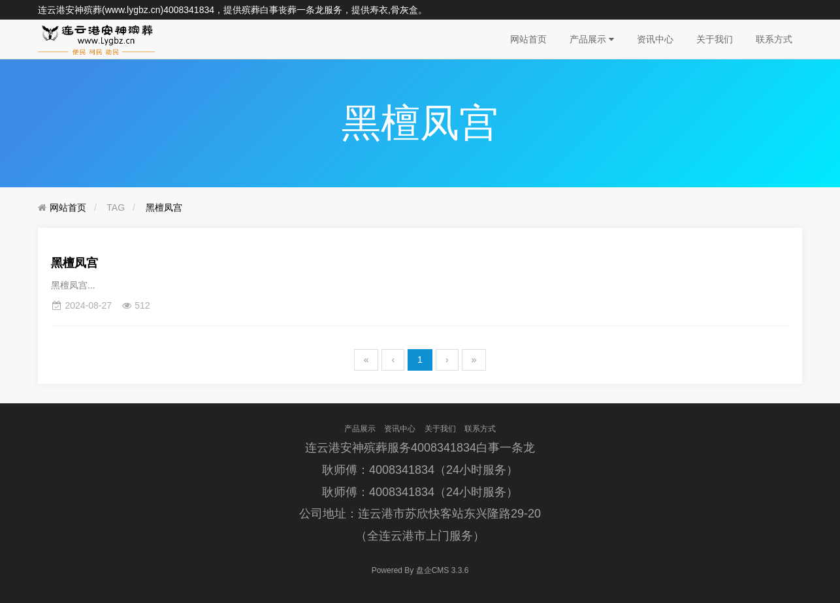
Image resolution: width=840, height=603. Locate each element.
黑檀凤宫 (164, 207)
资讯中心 (655, 39)
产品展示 (592, 39)
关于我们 (714, 39)
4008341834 (188, 10)
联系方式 (774, 39)
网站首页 (528, 39)
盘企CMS (420, 570)
